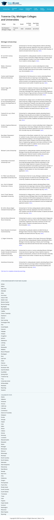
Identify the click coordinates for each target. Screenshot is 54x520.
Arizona (3, 404)
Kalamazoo (4, 340)
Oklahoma (3, 478)
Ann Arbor (4, 295)
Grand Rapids (4, 327)
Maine (2, 444)
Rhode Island (4, 487)
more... (40, 51)
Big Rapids (4, 306)
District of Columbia (6, 413)
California (3, 406)
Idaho (2, 426)
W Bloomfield (4, 383)
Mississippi (4, 453)
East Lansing (4, 320)
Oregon (3, 480)
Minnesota (4, 449)
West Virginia (4, 512)
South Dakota (4, 491)
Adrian (2, 284)
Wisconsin (3, 509)
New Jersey (4, 467)
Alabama (3, 399)
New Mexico (4, 469)
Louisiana (3, 437)
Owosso (3, 363)
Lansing (3, 343)
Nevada (3, 471)
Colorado (3, 408)
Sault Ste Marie (5, 370)
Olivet (2, 361)
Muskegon (4, 354)
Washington (4, 507)
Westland (3, 385)
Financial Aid (14, 9)
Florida (3, 417)
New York (3, 473)
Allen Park (3, 288)
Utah (2, 498)
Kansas (3, 433)
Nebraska (3, 462)
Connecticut (4, 410)
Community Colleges (29, 9)
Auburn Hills (4, 297)
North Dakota (4, 460)
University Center (5, 381)
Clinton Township (5, 313)
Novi (2, 356)
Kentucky (3, 435)
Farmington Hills (5, 322)
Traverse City (4, 376)
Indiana (3, 431)
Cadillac (3, 311)
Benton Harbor (5, 302)
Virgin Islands (4, 503)
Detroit (3, 318)
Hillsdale (3, 331)
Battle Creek (4, 300)
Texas (2, 496)
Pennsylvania (4, 482)
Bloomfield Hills (5, 309)
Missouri (3, 451)
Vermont (3, 505)
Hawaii (3, 422)
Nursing (49, 9)
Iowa (2, 424)
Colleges (21, 9)
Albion (2, 286)
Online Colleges (42, 9)
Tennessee (4, 494)
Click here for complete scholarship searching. (13, 271)
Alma (2, 293)
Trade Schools (36, 9)
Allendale (3, 291)
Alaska (2, 397)
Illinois (2, 428)
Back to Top (41, 518)
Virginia (3, 500)
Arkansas (3, 401)
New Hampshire (5, 464)
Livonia (3, 345)
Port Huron (4, 365)
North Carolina (5, 458)
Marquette (4, 347)
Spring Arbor (4, 374)
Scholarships (6, 9)
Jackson (3, 338)
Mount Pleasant (5, 352)
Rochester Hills (5, 367)
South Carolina (5, 489)
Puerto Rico (4, 485)
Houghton (4, 336)
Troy (2, 379)
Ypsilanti (3, 390)
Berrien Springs (5, 304)
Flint (2, 324)
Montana (3, 455)
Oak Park (3, 358)
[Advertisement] (26, 35)
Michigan (3, 446)
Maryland (3, 442)
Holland (3, 334)
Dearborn (3, 315)
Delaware (3, 415)
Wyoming (3, 388)
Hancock (3, 329)
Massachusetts (5, 440)
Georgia (3, 419)
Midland (3, 349)
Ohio (2, 476)
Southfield (3, 372)
